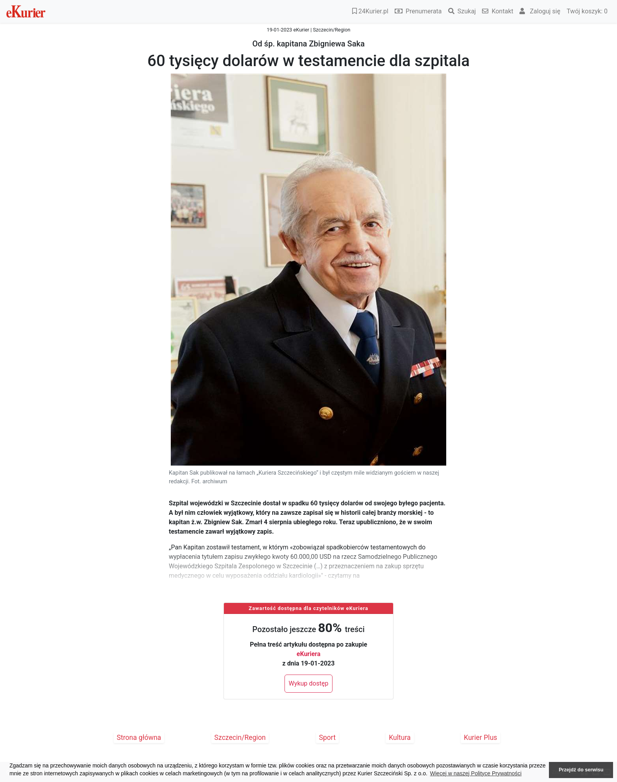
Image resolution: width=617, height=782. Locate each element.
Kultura (399, 737)
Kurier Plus (480, 737)
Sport (327, 737)
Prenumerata (418, 11)
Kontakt (497, 11)
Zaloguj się (539, 11)
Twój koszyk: (587, 11)
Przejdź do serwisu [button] (581, 770)
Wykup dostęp (309, 683)
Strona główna (139, 737)
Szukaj (462, 11)
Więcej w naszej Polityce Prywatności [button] (476, 773)
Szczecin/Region (240, 737)
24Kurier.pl (370, 11)
